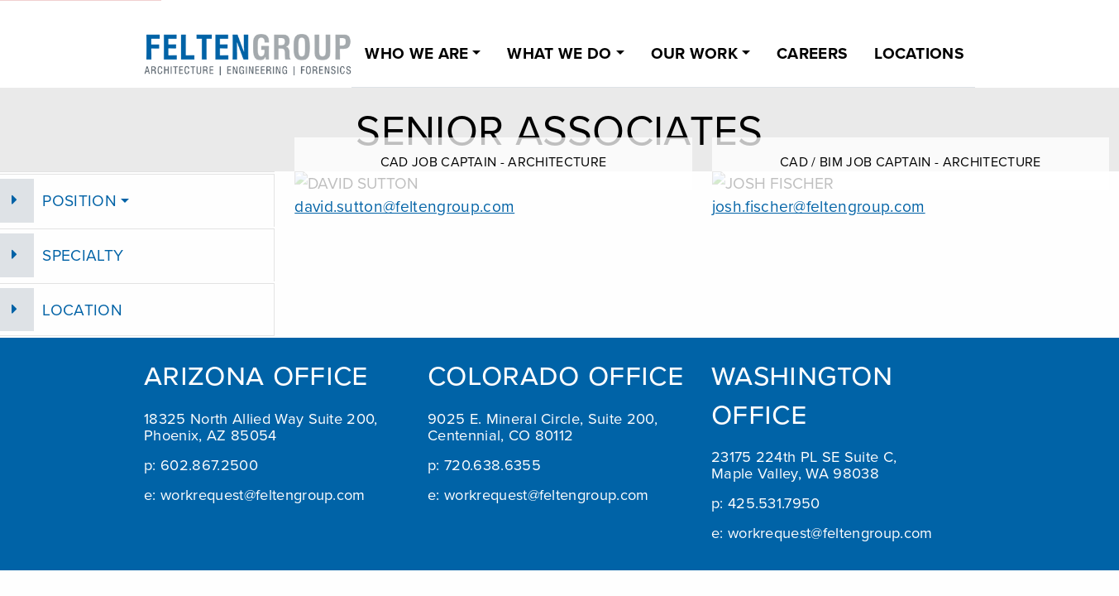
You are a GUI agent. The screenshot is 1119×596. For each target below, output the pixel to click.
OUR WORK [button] (695, 53)
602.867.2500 (209, 464)
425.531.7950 (774, 502)
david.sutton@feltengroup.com (404, 206)
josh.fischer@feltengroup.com (818, 206)
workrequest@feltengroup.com (263, 494)
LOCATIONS (919, 53)
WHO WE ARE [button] (416, 53)
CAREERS (812, 53)
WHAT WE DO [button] (559, 53)
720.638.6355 (492, 464)
